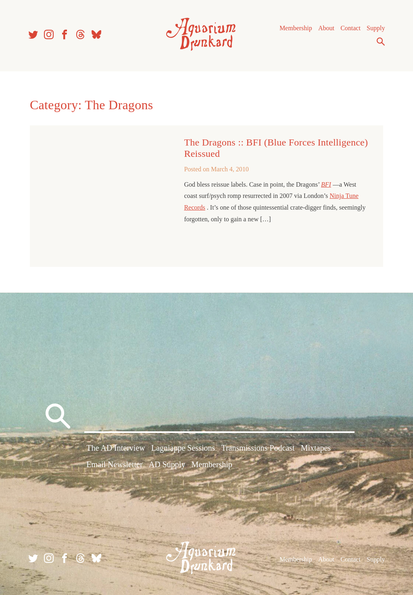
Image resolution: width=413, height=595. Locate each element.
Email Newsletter (114, 464)
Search (381, 41)
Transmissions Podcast (257, 447)
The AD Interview (115, 447)
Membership (296, 28)
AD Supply (167, 464)
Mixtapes (316, 447)
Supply (376, 28)
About (326, 28)
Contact (350, 28)
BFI (326, 184)
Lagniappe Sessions (183, 447)
